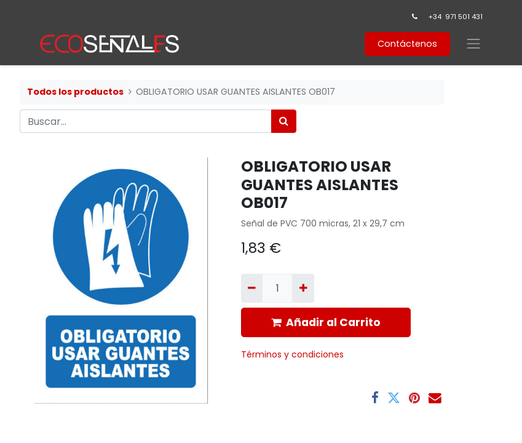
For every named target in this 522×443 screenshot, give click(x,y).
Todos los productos (75, 92)
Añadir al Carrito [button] (326, 322)
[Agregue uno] (303, 288)
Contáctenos (407, 44)
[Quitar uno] (252, 288)
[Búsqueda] (283, 121)
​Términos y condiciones (293, 354)
